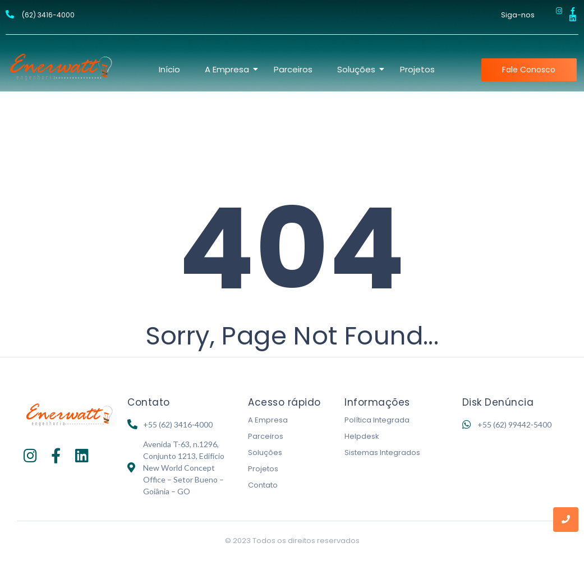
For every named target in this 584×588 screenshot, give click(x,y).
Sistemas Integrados (382, 452)
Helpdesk (361, 436)
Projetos (417, 69)
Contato (263, 485)
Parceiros (293, 69)
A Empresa (228, 69)
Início (169, 69)
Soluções (357, 69)
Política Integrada (377, 420)
